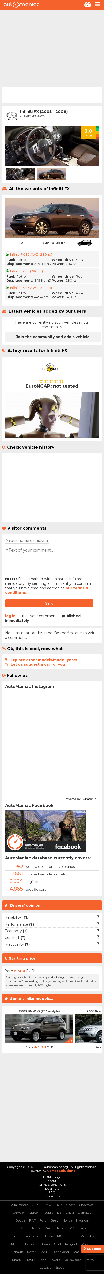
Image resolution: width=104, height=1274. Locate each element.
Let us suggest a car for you (38, 664)
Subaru (15, 1260)
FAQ (52, 1192)
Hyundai (82, 1220)
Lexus (49, 1236)
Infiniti (22, 1228)
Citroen (34, 1212)
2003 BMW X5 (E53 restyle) (39, 1011)
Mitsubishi (29, 1244)
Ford (43, 1220)
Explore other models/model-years (44, 660)
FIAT (32, 1220)
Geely (54, 1220)
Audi (35, 1205)
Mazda (71, 1236)
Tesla (42, 1260)
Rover (31, 1252)
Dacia (70, 1212)
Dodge (20, 1220)
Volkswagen (73, 1260)
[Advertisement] (52, 48)
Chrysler (19, 1212)
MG (60, 1236)
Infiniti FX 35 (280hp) (26, 271)
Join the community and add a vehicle (53, 336)
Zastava (45, 1267)
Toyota (55, 1260)
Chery (70, 1205)
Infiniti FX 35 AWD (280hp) (31, 254)
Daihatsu (84, 1212)
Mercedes (87, 1236)
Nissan (45, 1244)
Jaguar (36, 1228)
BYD (59, 1205)
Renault (17, 1252)
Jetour (61, 1228)
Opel (57, 1244)
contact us (52, 1196)
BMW (47, 1205)
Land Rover (32, 1236)
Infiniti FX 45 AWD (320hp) (31, 288)
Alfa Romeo (19, 1205)
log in (10, 616)
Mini (14, 1244)
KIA (72, 1228)
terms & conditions (52, 1185)
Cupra (48, 1212)
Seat (76, 1252)
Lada (82, 1228)
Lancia (15, 1236)
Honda (67, 1220)
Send (49, 603)
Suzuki (30, 1260)
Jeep (49, 1228)
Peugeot (71, 1244)
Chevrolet (86, 1205)
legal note (52, 1188)
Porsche (87, 1244)
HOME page (52, 1177)
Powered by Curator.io (79, 798)
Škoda (59, 1267)
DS (59, 1212)
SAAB (44, 1252)
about (52, 1181)
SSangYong (60, 1252)
